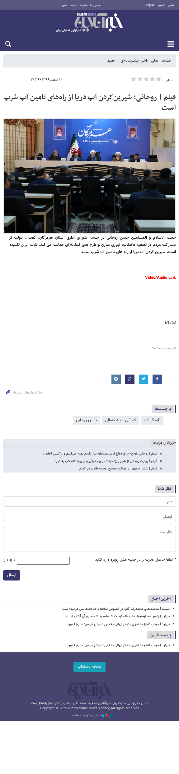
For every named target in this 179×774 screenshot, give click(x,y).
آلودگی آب (152, 420)
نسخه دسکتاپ (89, 667)
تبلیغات (74, 5)
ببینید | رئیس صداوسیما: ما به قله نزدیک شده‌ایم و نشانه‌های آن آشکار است (118, 616)
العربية (161, 5)
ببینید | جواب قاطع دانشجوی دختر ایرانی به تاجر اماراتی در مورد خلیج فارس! (118, 624)
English (150, 5)
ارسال (11, 575)
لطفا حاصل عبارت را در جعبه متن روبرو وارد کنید (135, 560)
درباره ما (84, 5)
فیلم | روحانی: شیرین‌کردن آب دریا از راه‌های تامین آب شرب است (89, 102)
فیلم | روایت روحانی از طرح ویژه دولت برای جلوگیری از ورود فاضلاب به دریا (106, 461)
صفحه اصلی (161, 61)
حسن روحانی (86, 420)
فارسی (171, 5)
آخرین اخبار (161, 598)
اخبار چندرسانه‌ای (133, 61)
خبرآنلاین (89, 23)
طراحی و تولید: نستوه (93, 715)
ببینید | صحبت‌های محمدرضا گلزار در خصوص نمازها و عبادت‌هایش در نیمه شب (116, 609)
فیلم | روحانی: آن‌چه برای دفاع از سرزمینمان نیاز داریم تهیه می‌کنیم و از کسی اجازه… (100, 453)
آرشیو (64, 5)
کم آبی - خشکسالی (120, 420)
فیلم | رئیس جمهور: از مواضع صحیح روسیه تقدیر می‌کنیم (118, 468)
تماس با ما (95, 5)
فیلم (110, 61)
